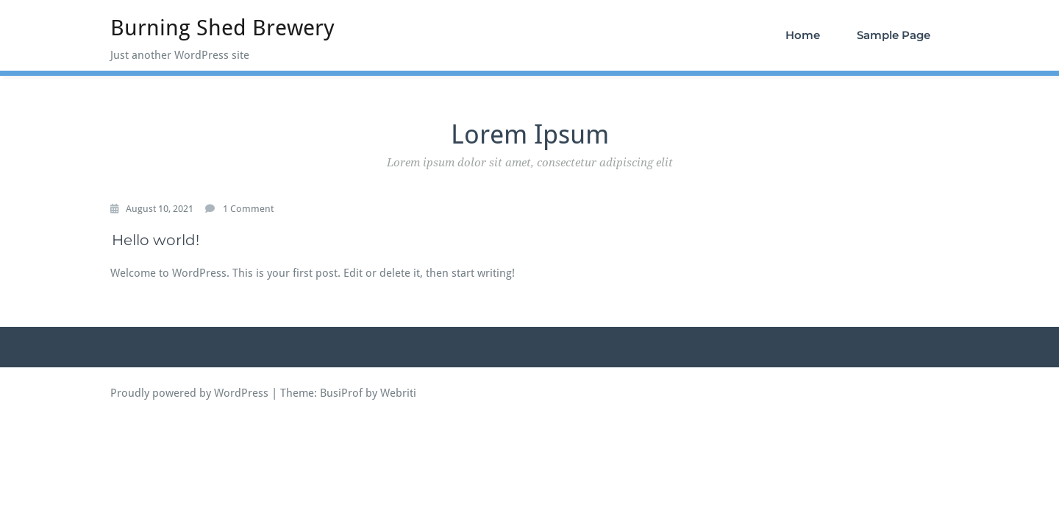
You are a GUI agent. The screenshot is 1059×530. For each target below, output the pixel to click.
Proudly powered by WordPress (189, 393)
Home (802, 35)
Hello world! (155, 240)
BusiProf (341, 393)
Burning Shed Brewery (222, 27)
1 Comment (248, 209)
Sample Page (893, 35)
